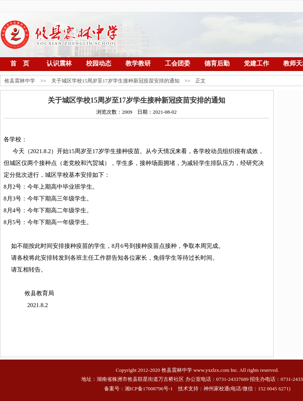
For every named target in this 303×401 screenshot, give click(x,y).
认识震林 (59, 63)
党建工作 (256, 63)
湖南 (102, 379)
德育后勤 (217, 63)
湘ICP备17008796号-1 (149, 389)
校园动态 (98, 63)
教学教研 (138, 63)
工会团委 (177, 63)
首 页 (19, 63)
